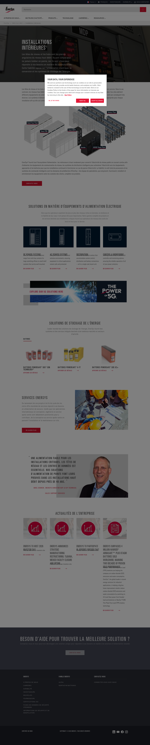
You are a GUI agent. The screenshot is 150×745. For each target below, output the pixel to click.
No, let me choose (54, 100)
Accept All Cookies (97, 100)
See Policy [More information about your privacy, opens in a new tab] (68, 95)
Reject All (82, 100)
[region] (76, 90)
